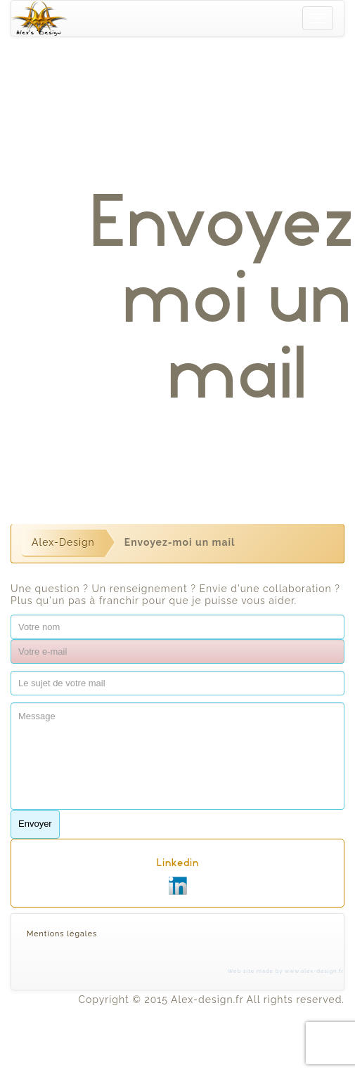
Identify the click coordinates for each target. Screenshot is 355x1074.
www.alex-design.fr (314, 971)
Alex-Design (63, 542)
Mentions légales (62, 933)
